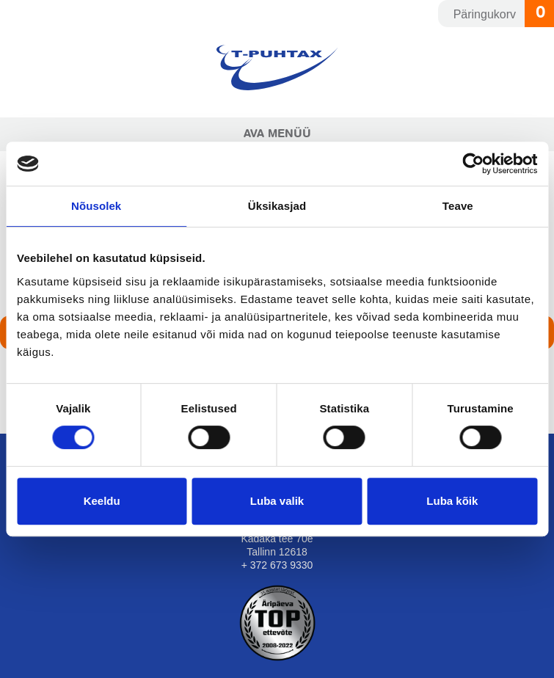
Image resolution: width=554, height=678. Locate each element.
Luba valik (277, 501)
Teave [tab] (457, 206)
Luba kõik (452, 501)
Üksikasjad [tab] (277, 206)
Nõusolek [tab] (96, 206)
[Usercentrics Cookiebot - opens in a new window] (473, 164)
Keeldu (102, 501)
